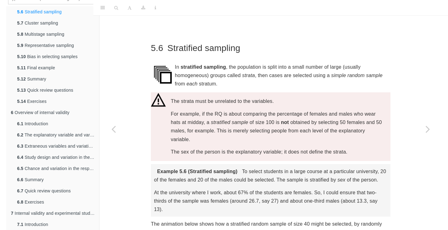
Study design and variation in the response (58, 157)
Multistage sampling (40, 34)
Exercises (32, 101)
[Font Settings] (129, 8)
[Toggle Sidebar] (103, 8)
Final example (36, 67)
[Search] (116, 8)
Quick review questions (45, 90)
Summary (31, 78)
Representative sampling (45, 45)
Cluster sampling (37, 23)
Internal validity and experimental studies (53, 213)
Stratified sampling (39, 11)
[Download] (143, 8)
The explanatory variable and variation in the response (58, 134)
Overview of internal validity (40, 112)
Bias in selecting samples (47, 56)
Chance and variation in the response (58, 168)
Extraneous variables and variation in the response (58, 146)
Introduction (32, 123)
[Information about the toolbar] (155, 8)
